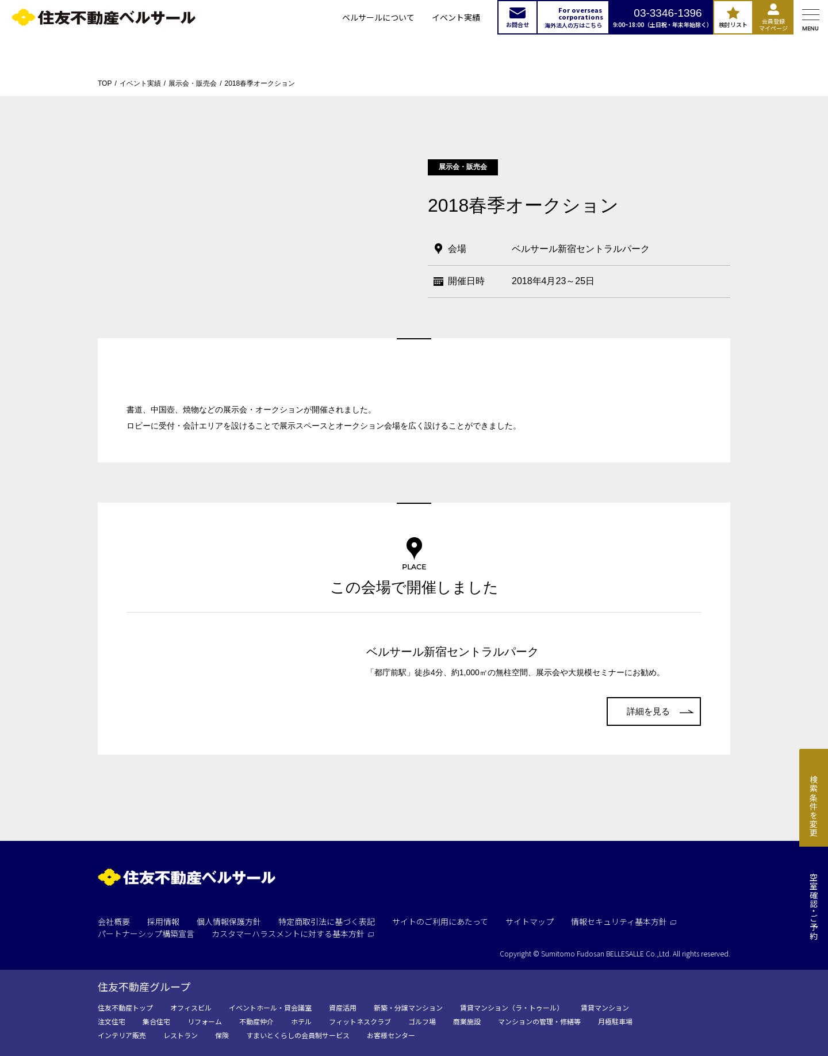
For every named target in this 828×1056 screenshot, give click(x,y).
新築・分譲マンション (408, 1007)
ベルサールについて (378, 17)
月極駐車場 (615, 1021)
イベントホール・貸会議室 (270, 1007)
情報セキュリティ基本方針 (623, 921)
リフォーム (204, 1021)
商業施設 (467, 1021)
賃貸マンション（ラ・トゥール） (512, 1007)
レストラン (180, 1035)
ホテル (301, 1021)
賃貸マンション (605, 1007)
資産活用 (342, 1007)
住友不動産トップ (125, 1007)
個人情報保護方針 (229, 921)
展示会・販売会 (192, 83)
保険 (222, 1035)
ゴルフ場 (422, 1021)
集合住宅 (156, 1021)
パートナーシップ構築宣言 (146, 933)
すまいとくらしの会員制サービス (298, 1035)
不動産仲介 (256, 1021)
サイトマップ (529, 921)
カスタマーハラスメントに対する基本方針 (293, 933)
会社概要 (114, 921)
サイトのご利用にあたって (440, 921)
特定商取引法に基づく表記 (326, 921)
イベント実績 (456, 17)
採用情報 (163, 921)
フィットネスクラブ (360, 1021)
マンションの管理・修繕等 (539, 1021)
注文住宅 (111, 1021)
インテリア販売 (122, 1035)
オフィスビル (191, 1007)
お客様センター (391, 1035)
